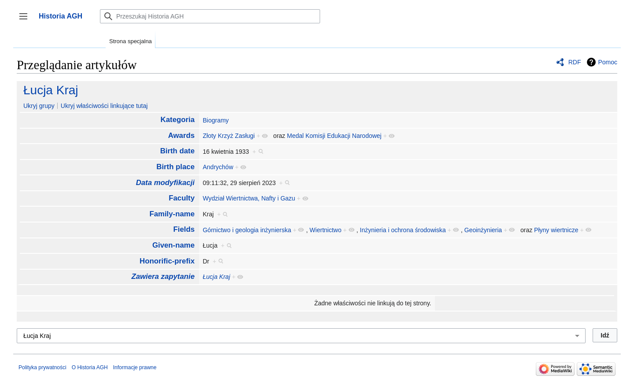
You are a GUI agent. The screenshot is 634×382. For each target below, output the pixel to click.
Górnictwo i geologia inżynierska (247, 230)
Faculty (182, 198)
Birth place (175, 167)
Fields (184, 229)
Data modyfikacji (165, 182)
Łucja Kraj (50, 90)
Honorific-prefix (167, 261)
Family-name (172, 214)
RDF (574, 62)
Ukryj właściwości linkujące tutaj (104, 105)
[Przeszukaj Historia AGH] (210, 16)
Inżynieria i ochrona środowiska (403, 230)
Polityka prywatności (42, 367)
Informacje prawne (135, 367)
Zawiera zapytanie (163, 276)
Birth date (177, 151)
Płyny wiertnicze (556, 230)
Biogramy (216, 120)
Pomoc (607, 62)
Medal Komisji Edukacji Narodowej (334, 135)
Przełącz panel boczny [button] (26, 20)
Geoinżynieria (483, 230)
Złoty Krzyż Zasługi (228, 135)
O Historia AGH (90, 367)
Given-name (173, 245)
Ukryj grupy (39, 105)
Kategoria (178, 119)
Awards (181, 135)
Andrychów (218, 167)
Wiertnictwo (325, 230)
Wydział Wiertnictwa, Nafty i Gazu (249, 198)
